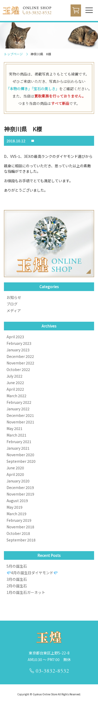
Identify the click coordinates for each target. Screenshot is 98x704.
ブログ (12, 304)
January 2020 (18, 480)
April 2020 (15, 474)
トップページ (13, 54)
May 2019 (14, 507)
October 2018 (18, 533)
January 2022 (18, 408)
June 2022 (15, 382)
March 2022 (16, 395)
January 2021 (18, 448)
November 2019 (20, 494)
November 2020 (20, 454)
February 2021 (19, 441)
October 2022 (18, 369)
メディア (14, 310)
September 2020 (21, 461)
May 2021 (14, 428)
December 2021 (20, 415)
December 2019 (20, 487)
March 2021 (16, 435)
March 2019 (16, 513)
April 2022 (15, 389)
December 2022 (20, 356)
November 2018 (20, 526)
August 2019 (17, 500)
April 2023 (15, 336)
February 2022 (19, 402)
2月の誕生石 (17, 585)
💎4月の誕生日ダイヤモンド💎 (32, 572)
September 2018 (21, 539)
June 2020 (15, 467)
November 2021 (20, 421)
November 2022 (20, 363)
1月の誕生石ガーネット (26, 592)
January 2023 (18, 349)
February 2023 (19, 343)
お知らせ (14, 297)
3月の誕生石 (17, 579)
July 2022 (14, 376)
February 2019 (19, 520)
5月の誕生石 (17, 566)
